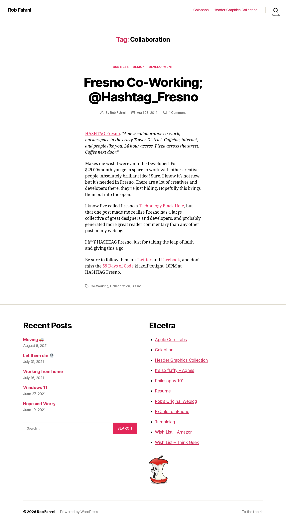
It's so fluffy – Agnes (174, 370)
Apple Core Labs (171, 339)
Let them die (38, 355)
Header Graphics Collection (235, 10)
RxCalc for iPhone (172, 411)
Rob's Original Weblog (176, 401)
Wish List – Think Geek (177, 442)
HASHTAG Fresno (102, 134)
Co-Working (99, 286)
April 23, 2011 (147, 113)
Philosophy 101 (169, 380)
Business (121, 67)
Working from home (43, 371)
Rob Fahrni (19, 10)
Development (161, 67)
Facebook (170, 260)
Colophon (201, 10)
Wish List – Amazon (174, 432)
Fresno (137, 286)
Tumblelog (165, 421)
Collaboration (120, 286)
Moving (33, 339)
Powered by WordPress (79, 512)
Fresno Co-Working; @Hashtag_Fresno (143, 89)
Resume (163, 390)
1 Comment (177, 113)
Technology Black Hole (161, 206)
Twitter (144, 260)
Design (139, 67)
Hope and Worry (39, 403)
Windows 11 (35, 387)
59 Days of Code (118, 266)
